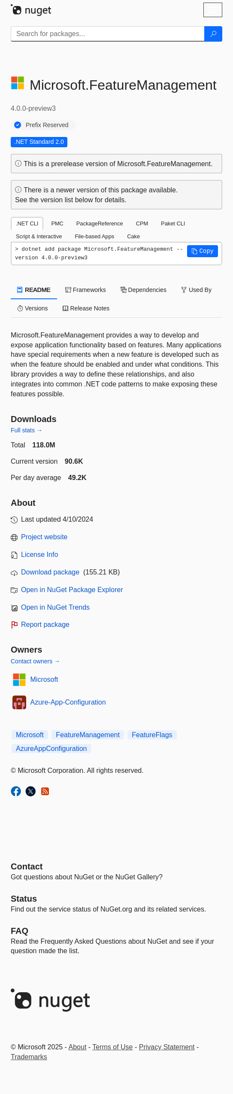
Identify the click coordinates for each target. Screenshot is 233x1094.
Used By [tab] (196, 290)
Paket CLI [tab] (173, 223)
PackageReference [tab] (99, 223)
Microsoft (44, 679)
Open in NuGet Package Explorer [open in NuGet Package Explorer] (72, 589)
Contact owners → (35, 661)
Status (24, 898)
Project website (44, 537)
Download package (50, 572)
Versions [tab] (32, 308)
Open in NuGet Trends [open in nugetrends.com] (55, 607)
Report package (45, 624)
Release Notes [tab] (86, 308)
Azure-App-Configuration (68, 702)
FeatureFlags (152, 734)
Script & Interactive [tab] (39, 236)
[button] (202, 251)
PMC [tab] (57, 223)
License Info (39, 554)
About (78, 1047)
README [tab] (34, 290)
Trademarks (29, 1057)
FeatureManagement (88, 734)
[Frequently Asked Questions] (19, 931)
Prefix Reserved (47, 125)
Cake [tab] (133, 236)
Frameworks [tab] (85, 290)
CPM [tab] (142, 223)
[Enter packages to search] (108, 34)
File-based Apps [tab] (94, 236)
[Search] (213, 34)
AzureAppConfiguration (51, 748)
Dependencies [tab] (143, 290)
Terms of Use (112, 1047)
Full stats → (26, 430)
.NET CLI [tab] (27, 223)
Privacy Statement (167, 1047)
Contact (26, 866)
